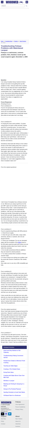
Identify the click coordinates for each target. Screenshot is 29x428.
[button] (2, 413)
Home (2, 41)
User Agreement (19, 404)
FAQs (2, 421)
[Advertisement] (14, 24)
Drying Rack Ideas (8, 372)
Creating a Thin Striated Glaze (11, 369)
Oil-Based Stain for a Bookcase (12, 395)
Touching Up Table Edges (10, 366)
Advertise (18, 424)
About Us (18, 421)
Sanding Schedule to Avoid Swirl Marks (14, 392)
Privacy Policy (19, 409)
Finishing (16, 41)
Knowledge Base (8, 41)
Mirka (19, 242)
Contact (3, 424)
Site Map (3, 418)
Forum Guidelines (20, 407)
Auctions (17, 426)
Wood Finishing (23, 41)
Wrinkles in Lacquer (8, 380)
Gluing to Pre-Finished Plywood (12, 389)
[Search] (13, 6)
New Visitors (18, 418)
